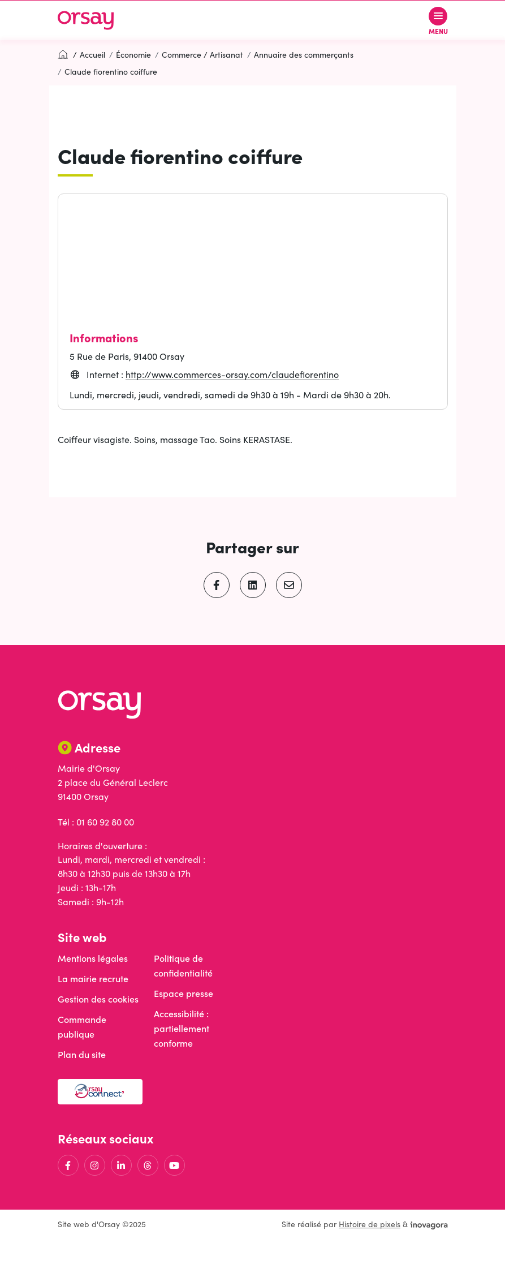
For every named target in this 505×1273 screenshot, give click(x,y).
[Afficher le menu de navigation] (438, 21)
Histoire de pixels (369, 1224)
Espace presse (183, 993)
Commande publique (82, 1026)
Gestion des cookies (98, 999)
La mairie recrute (93, 978)
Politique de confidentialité (183, 965)
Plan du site (82, 1054)
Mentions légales (93, 958)
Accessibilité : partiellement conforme (181, 1028)
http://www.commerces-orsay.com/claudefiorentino (232, 374)
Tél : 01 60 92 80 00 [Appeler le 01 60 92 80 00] (96, 822)
